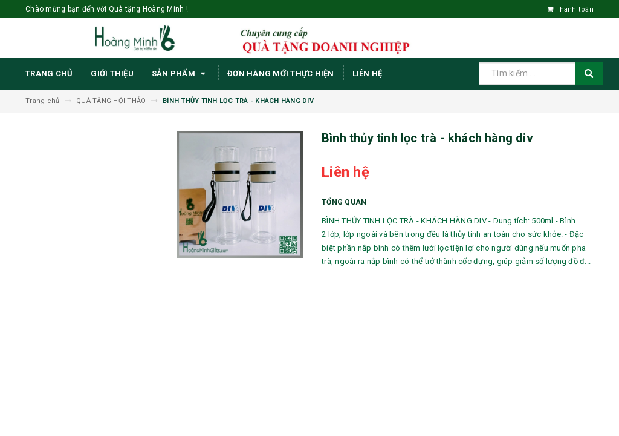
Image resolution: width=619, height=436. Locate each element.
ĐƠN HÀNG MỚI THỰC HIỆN (280, 73)
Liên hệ (367, 73)
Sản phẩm (180, 74)
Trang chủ (49, 73)
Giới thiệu (112, 73)
